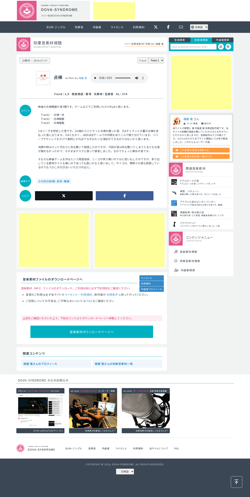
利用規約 (138, 27)
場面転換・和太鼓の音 (192, 212)
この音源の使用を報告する (194, 150)
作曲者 (97, 27)
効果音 (79, 27)
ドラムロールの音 (189, 180)
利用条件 (112, 294)
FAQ (89, 301)
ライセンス (117, 27)
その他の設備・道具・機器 (54, 181)
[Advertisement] (114, 10)
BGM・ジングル (56, 27)
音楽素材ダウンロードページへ (92, 331)
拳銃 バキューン (189, 191)
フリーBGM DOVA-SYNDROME (56, 15)
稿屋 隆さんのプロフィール (40, 364)
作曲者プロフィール (151, 289)
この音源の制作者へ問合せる (196, 156)
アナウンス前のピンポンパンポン (198, 201)
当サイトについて (158, 448)
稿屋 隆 (83, 78)
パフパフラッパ (187, 222)
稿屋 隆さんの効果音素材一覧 (114, 364)
